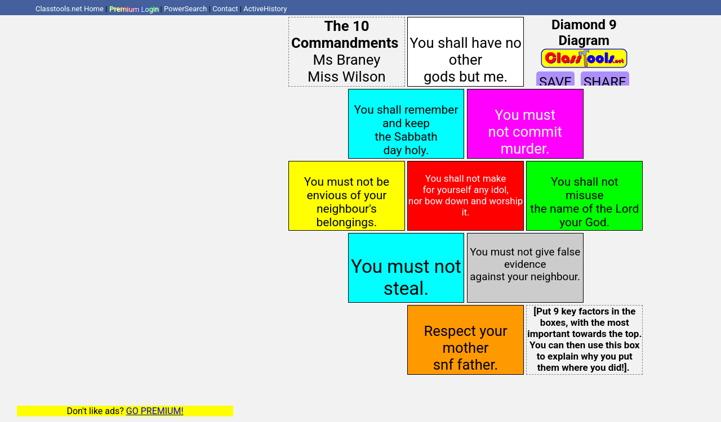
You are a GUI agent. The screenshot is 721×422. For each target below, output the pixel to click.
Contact (225, 9)
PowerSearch (185, 9)
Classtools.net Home (69, 9)
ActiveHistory (265, 9)
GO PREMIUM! (155, 411)
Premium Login (134, 9)
